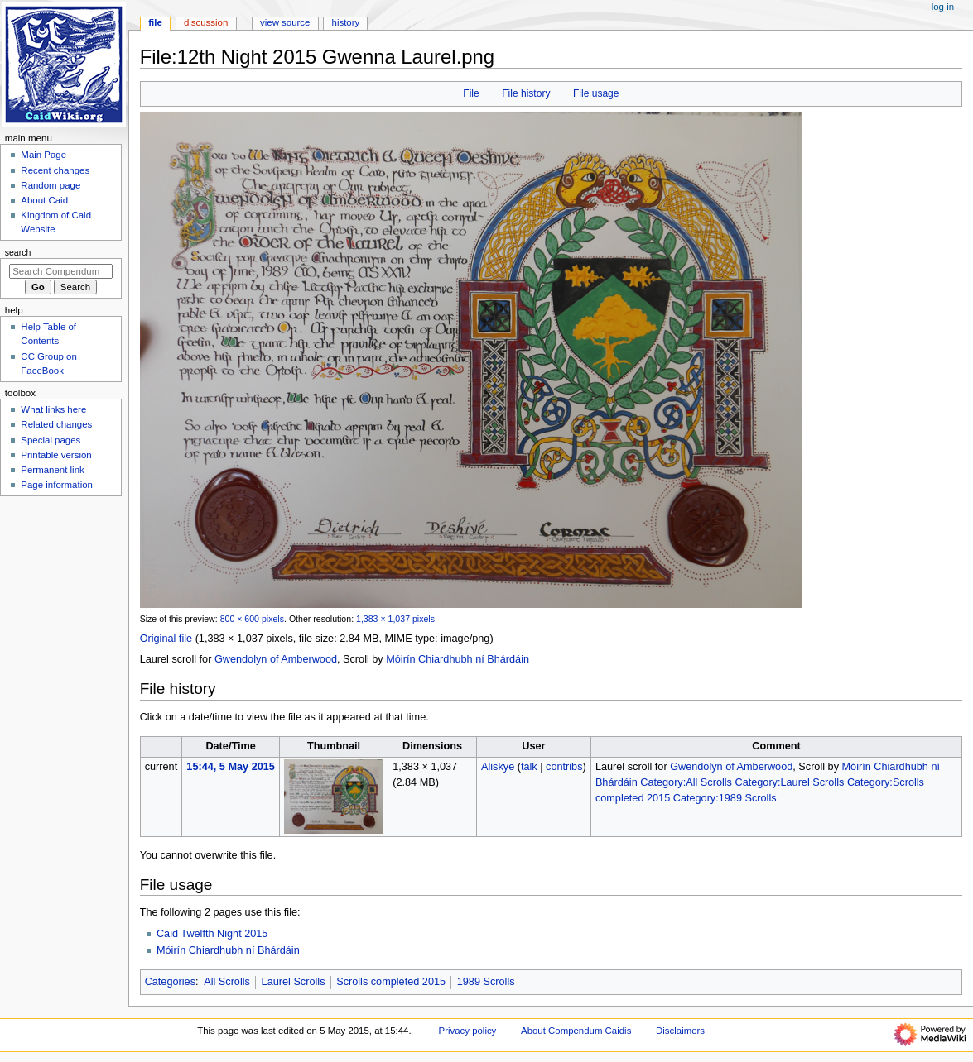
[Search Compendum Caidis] (61, 271)
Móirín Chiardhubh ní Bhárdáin (457, 659)
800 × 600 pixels (252, 619)
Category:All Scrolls (686, 782)
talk (529, 767)
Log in (943, 7)
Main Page (43, 155)
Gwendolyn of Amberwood (275, 659)
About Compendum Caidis (576, 1031)
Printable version (56, 455)
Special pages (50, 440)
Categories (170, 982)
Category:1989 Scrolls (725, 798)
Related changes (56, 424)
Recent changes (55, 170)
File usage (596, 93)
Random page (50, 185)
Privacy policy (468, 1031)
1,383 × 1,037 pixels (395, 619)
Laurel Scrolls (293, 982)
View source (285, 22)
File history (526, 93)
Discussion (206, 22)
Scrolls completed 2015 (391, 982)
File (471, 93)
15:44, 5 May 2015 (230, 767)
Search (18, 252)
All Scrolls (227, 982)
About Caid (44, 200)
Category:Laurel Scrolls (789, 782)
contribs (564, 767)
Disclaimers (680, 1031)
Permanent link (52, 470)
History (346, 22)
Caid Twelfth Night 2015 (212, 934)
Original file (166, 638)
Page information (57, 485)
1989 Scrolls (486, 982)
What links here (53, 409)
